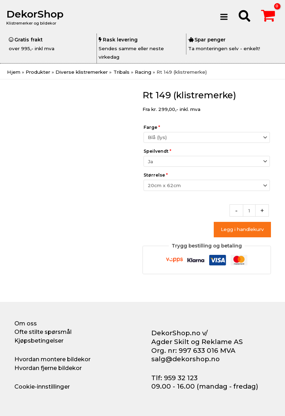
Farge (152, 127)
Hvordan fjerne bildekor (48, 367)
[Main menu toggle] (224, 16)
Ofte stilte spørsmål (43, 331)
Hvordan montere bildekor (52, 359)
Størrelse (156, 175)
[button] (245, 17)
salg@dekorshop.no (185, 359)
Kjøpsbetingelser (39, 340)
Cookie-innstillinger (42, 386)
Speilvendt (157, 151)
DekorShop (36, 14)
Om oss (25, 323)
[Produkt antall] (249, 210)
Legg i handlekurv (242, 229)
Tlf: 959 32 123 (174, 378)
